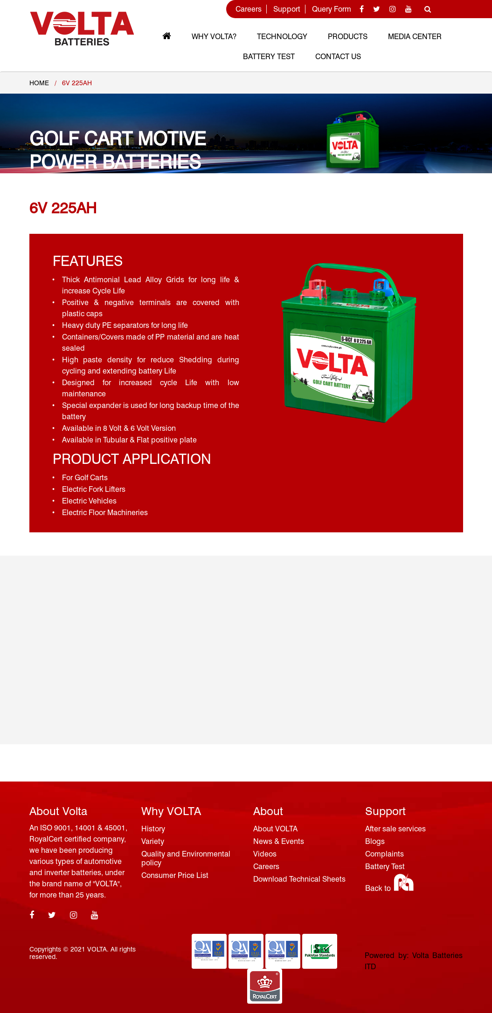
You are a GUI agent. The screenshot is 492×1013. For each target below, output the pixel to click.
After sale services (395, 828)
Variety (152, 841)
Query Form (331, 9)
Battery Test (269, 56)
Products (347, 36)
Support (286, 9)
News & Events (278, 841)
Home (39, 83)
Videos (265, 854)
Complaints (384, 854)
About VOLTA (275, 828)
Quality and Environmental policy (185, 858)
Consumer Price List (174, 875)
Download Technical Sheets (299, 879)
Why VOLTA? (214, 36)
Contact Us (338, 56)
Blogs (375, 841)
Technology (282, 36)
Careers (249, 9)
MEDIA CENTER (415, 36)
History (153, 828)
